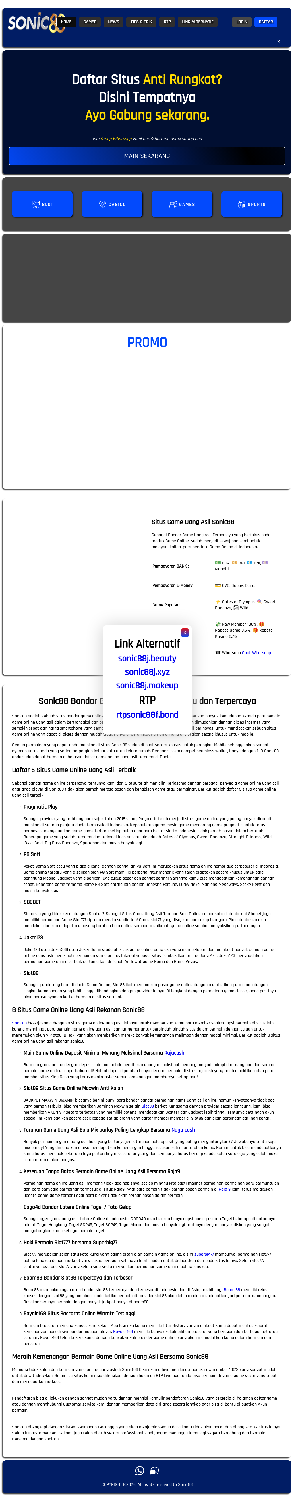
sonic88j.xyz (147, 672)
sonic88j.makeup (147, 686)
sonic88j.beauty (147, 659)
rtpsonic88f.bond (147, 715)
